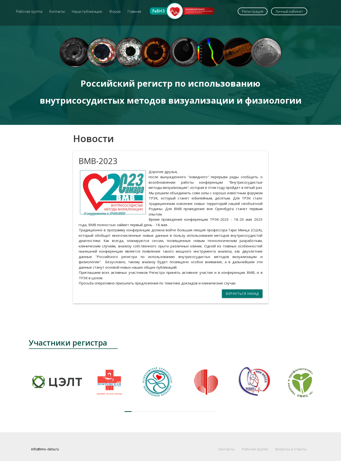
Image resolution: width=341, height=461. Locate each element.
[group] (57, 382)
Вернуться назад (242, 293)
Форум (115, 11)
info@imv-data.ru (45, 449)
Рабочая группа (29, 11)
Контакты (57, 11)
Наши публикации (87, 11)
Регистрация (252, 11)
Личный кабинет (289, 11)
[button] (128, 411)
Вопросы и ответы (290, 449)
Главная (134, 11)
